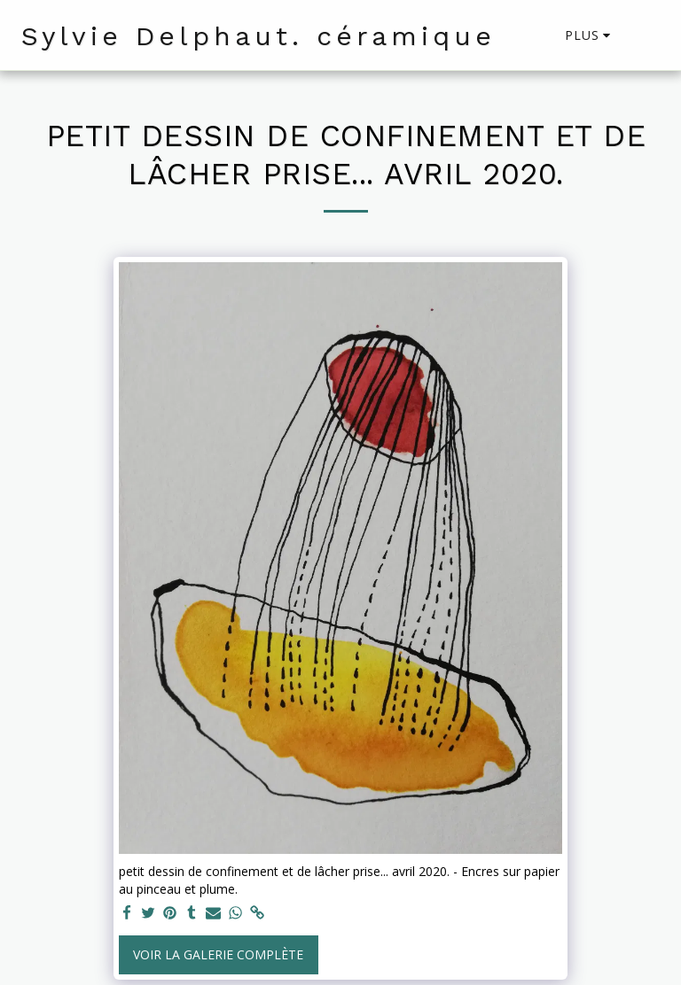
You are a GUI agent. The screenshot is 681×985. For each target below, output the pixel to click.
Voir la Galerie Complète (218, 954)
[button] (646, 35)
